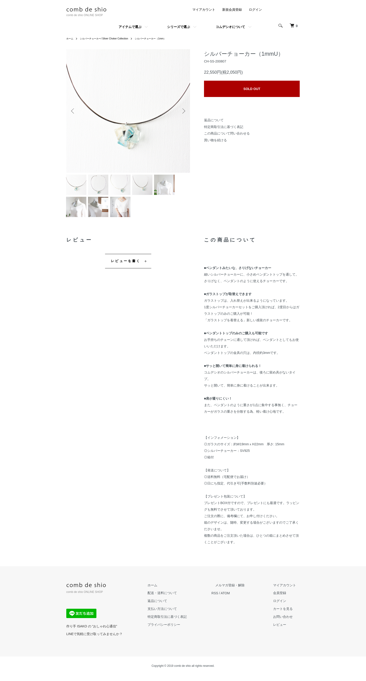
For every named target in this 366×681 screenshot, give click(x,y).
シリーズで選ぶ (178, 27)
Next (183, 110)
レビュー (283, 630)
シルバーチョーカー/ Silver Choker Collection (109, 38)
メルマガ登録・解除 (241, 591)
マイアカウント (203, 9)
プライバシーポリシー (182, 630)
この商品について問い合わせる (227, 133)
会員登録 (283, 599)
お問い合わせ (286, 622)
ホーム (70, 38)
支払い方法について (181, 614)
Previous (73, 110)
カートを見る (286, 614)
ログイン (255, 9)
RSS (229, 599)
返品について (214, 120)
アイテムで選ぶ (130, 27)
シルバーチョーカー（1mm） (163, 38)
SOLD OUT (251, 89)
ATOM (240, 599)
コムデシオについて (230, 27)
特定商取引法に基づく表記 (223, 127)
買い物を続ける (215, 140)
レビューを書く (126, 266)
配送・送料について (181, 599)
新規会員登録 (232, 9)
